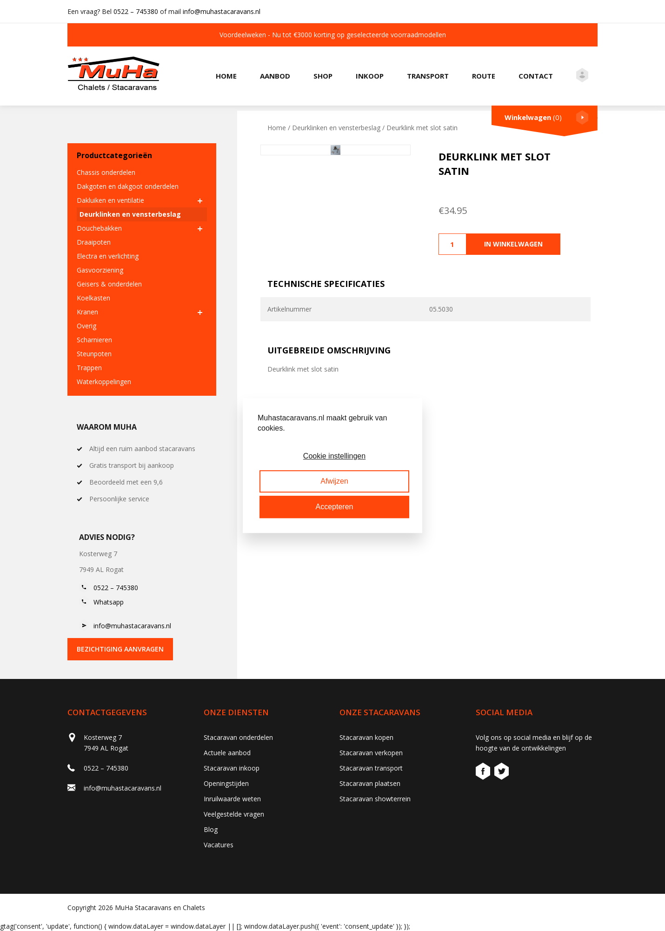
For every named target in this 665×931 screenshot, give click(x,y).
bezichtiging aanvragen (120, 649)
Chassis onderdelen (106, 172)
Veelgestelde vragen (234, 814)
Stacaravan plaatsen (369, 783)
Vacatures (218, 844)
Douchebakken (99, 228)
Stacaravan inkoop (231, 768)
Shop (322, 75)
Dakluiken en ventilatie (110, 200)
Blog (211, 829)
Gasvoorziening (100, 270)
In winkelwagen (513, 243)
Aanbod (275, 75)
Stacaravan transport (371, 768)
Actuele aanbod (227, 752)
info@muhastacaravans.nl (221, 11)
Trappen (89, 367)
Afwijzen (334, 481)
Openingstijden (226, 783)
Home (226, 75)
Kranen (87, 311)
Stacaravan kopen (366, 737)
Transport (428, 75)
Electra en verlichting (108, 256)
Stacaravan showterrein (375, 798)
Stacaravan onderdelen (238, 737)
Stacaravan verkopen (371, 752)
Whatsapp (108, 602)
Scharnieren (94, 339)
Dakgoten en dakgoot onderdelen (128, 186)
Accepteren (334, 507)
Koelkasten (93, 297)
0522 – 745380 (135, 11)
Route (483, 75)
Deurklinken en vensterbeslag (130, 214)
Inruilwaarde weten (232, 798)
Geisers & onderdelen (109, 283)
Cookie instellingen (334, 456)
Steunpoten (94, 353)
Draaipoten (94, 242)
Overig (86, 325)
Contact (536, 75)
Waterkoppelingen (104, 381)
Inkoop (370, 75)
